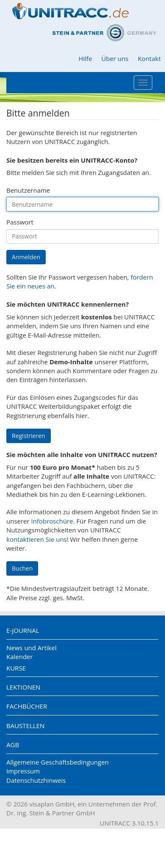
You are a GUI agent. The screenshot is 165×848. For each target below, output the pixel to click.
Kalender (19, 656)
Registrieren (28, 436)
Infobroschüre (52, 521)
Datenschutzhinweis (36, 780)
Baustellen (25, 725)
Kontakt (149, 58)
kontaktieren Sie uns (36, 539)
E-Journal (22, 630)
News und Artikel (31, 647)
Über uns (115, 58)
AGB (12, 744)
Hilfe (85, 58)
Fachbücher (26, 706)
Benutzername (28, 190)
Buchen (22, 568)
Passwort (19, 222)
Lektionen (23, 687)
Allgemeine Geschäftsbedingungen (57, 762)
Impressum (23, 771)
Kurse (16, 668)
